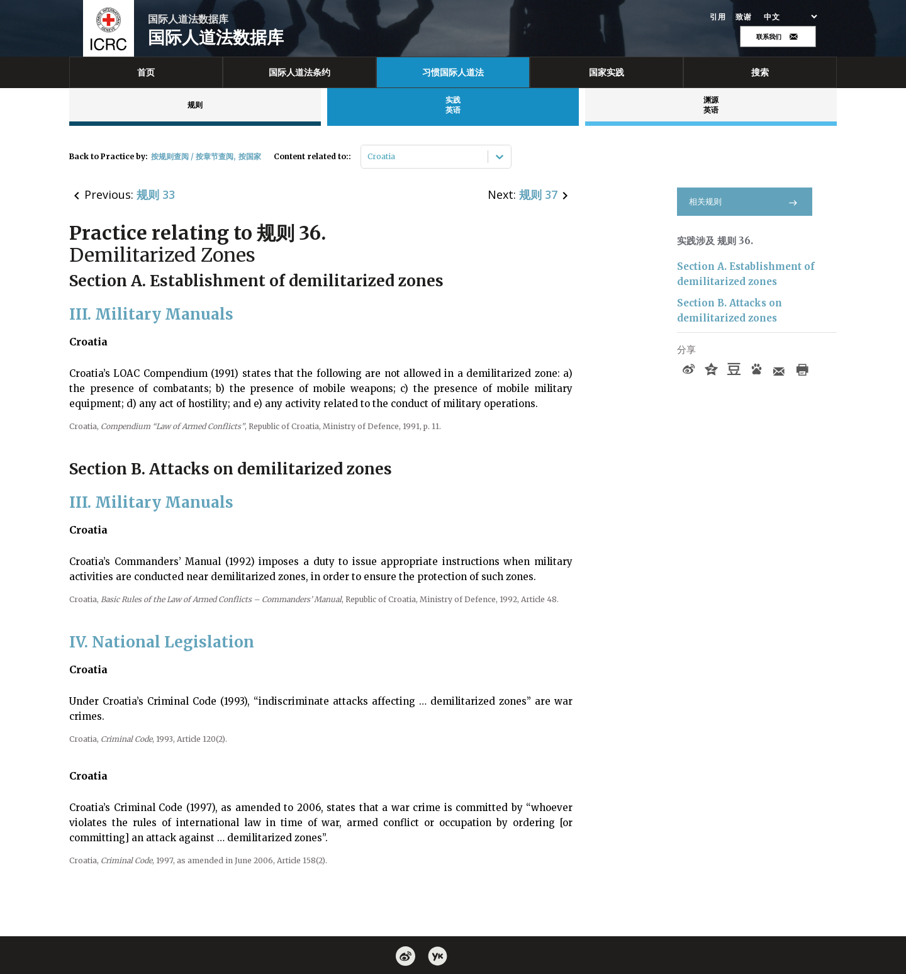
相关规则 (744, 201)
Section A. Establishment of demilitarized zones (746, 274)
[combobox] (368, 157)
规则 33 (156, 194)
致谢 (743, 17)
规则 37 (538, 194)
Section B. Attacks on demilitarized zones (729, 310)
